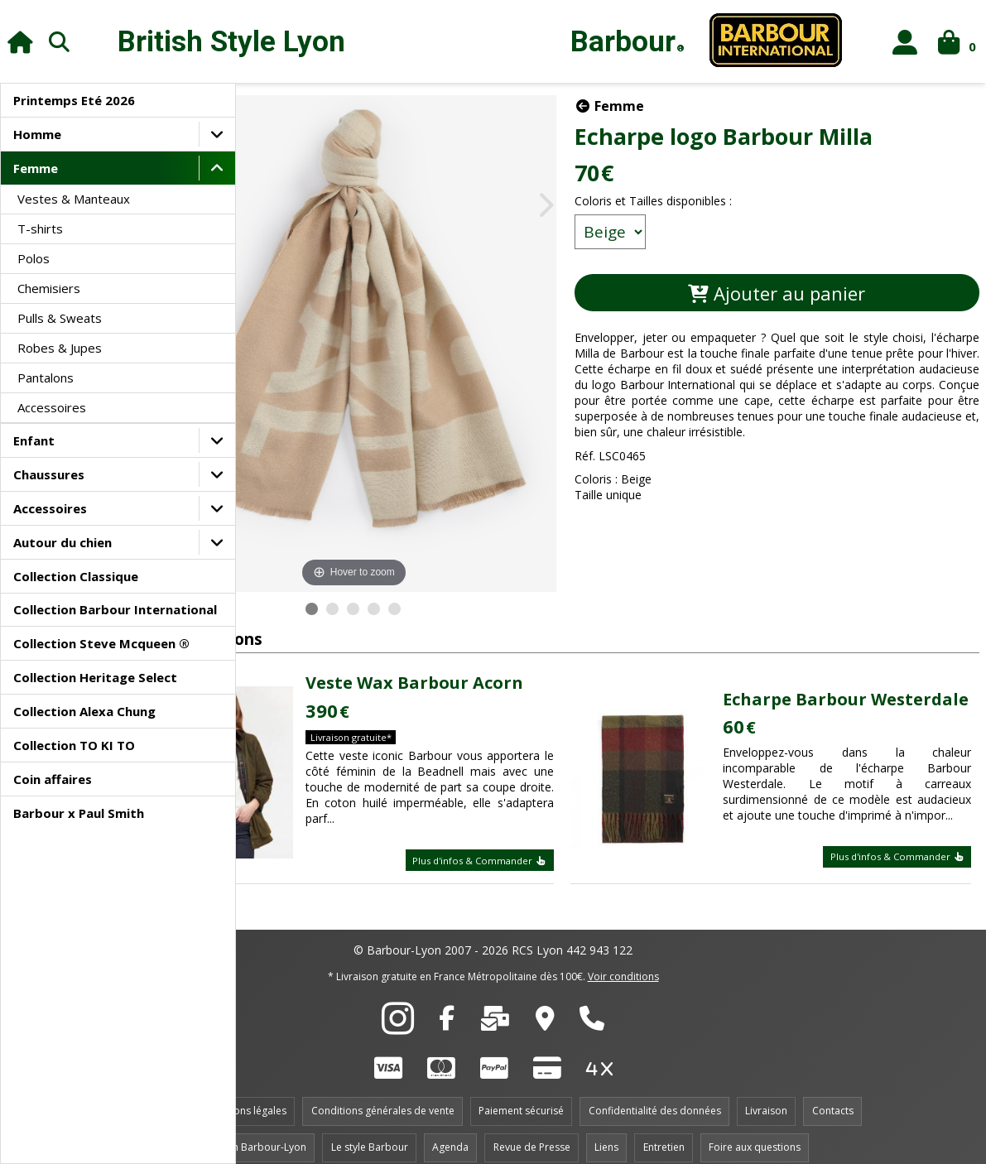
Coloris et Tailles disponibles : (704, 201)
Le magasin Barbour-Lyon (245, 1133)
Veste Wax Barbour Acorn (472, 643)
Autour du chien (62, 542)
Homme (37, 134)
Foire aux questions (755, 1133)
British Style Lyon (231, 41)
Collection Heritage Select (95, 677)
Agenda (450, 1133)
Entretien (664, 1133)
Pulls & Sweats (59, 318)
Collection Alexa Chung (84, 711)
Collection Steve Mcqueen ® (101, 643)
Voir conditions (623, 962)
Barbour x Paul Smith (78, 813)
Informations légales (238, 1096)
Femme (35, 168)
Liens (606, 1133)
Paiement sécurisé (521, 1096)
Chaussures (48, 474)
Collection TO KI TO (74, 745)
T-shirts (40, 228)
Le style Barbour (369, 1133)
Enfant (34, 440)
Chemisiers (48, 288)
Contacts (833, 1096)
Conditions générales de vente (383, 1096)
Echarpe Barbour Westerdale (828, 658)
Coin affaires (52, 779)
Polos (33, 258)
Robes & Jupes (59, 347)
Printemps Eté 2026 (74, 100)
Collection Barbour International (115, 609)
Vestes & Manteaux (73, 198)
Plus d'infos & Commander (531, 845)
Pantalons (45, 377)
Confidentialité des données (655, 1096)
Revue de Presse (531, 1133)
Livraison (766, 1096)
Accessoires (51, 407)
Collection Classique (75, 576)
